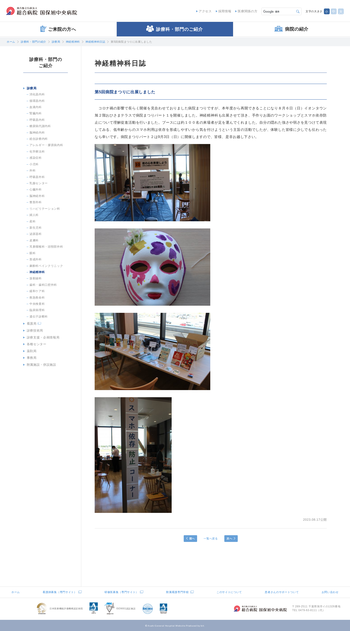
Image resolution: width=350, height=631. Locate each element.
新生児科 (35, 227)
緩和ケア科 (37, 291)
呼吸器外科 (37, 176)
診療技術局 (34, 330)
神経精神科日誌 (95, 41)
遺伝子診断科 (38, 316)
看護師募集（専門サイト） (60, 592)
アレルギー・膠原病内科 (46, 145)
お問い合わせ (330, 592)
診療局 (56, 41)
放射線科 (35, 278)
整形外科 (35, 202)
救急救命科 (37, 297)
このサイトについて (229, 592)
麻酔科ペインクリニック (46, 265)
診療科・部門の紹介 (33, 41)
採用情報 (224, 11)
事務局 (31, 357)
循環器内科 (37, 100)
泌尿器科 (35, 234)
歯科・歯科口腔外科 (43, 284)
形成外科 (35, 259)
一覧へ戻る (211, 538)
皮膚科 (34, 240)
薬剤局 (31, 350)
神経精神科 (73, 41)
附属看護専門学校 (177, 592)
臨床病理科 (37, 310)
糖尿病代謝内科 (40, 126)
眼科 (32, 253)
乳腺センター (38, 183)
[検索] (278, 11)
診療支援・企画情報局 (42, 337)
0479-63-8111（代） (311, 610)
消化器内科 (37, 94)
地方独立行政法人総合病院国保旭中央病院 (44, 11)
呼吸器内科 (37, 119)
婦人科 (34, 215)
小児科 (34, 164)
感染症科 (35, 157)
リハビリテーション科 (44, 208)
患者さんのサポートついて (282, 592)
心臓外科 (35, 189)
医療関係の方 (247, 11)
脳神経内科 (37, 132)
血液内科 (35, 107)
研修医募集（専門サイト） (121, 592)
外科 (32, 170)
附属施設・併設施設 (41, 364)
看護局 (31, 323)
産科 (32, 221)
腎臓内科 (35, 113)
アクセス (204, 11)
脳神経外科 (37, 195)
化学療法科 (37, 151)
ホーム (11, 41)
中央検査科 (37, 303)
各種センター (36, 343)
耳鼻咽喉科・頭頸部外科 (46, 246)
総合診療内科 (38, 138)
